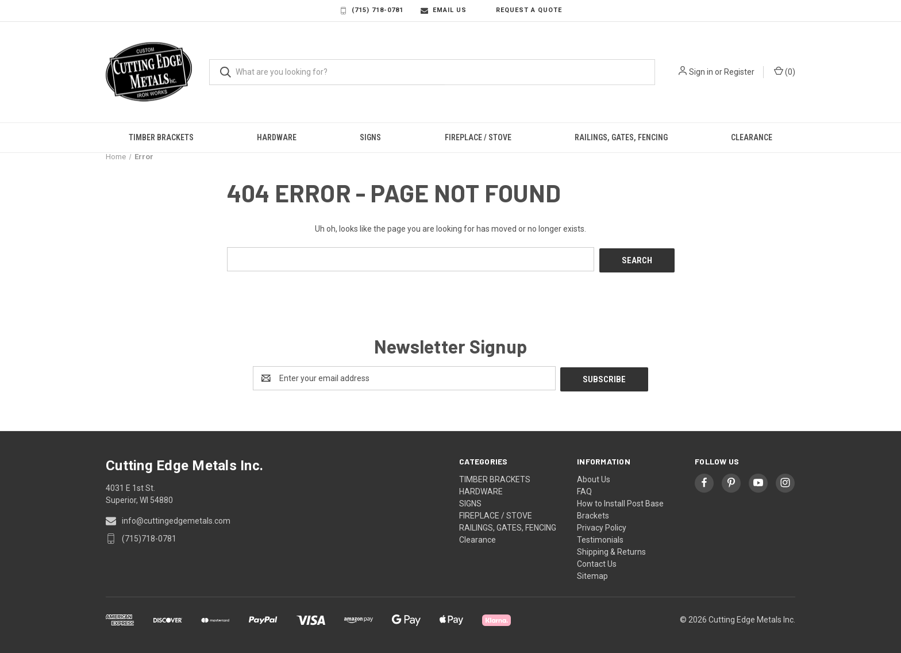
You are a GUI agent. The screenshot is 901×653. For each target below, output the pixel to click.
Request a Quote (523, 10)
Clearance (751, 137)
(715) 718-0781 (371, 10)
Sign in (701, 71)
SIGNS (370, 137)
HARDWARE (277, 137)
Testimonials (600, 536)
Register (739, 71)
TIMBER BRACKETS (161, 137)
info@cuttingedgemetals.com (176, 518)
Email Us (444, 10)
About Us (593, 476)
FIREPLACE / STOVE (478, 137)
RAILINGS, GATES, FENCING (621, 137)
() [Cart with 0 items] (784, 71)
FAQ (584, 488)
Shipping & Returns (611, 549)
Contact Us (597, 561)
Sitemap (592, 573)
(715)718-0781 (149, 535)
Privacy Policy (601, 524)
